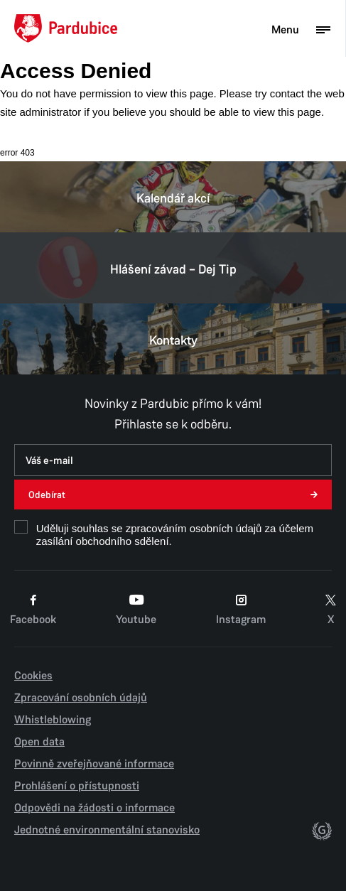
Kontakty (173, 338)
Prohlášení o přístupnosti (76, 786)
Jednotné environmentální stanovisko (107, 830)
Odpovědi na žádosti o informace (94, 808)
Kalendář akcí (173, 196)
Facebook (33, 610)
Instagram (241, 610)
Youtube (136, 610)
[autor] (322, 833)
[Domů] (65, 28)
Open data (39, 742)
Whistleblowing (52, 720)
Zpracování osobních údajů (80, 698)
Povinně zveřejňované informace (94, 764)
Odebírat (46, 495)
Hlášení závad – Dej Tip (173, 267)
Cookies (33, 676)
